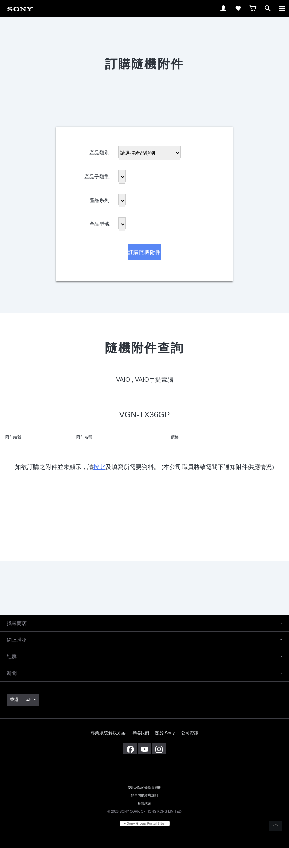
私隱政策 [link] (144, 803)
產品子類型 (97, 175)
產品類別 (99, 151)
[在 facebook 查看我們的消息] (130, 748)
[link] (20, 8)
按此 (99, 467)
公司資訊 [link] (189, 732)
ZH (29, 699)
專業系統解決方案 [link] (108, 732)
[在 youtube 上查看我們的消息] (144, 748)
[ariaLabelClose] (282, 8)
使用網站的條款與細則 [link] (145, 787)
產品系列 (99, 198)
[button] (144, 623)
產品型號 (99, 222)
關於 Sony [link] (165, 732)
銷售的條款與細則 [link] (144, 795)
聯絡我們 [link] (140, 732)
